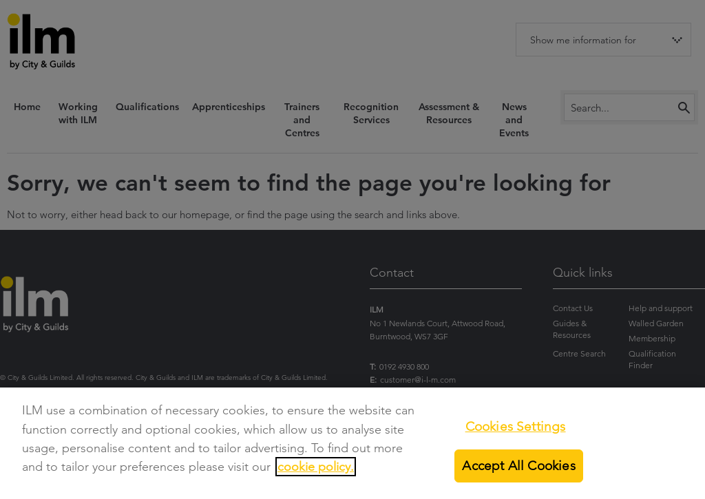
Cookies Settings (515, 430)
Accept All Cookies (518, 470)
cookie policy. (315, 471)
